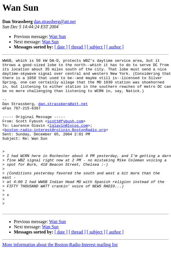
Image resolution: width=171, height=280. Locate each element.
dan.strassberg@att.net (55, 21)
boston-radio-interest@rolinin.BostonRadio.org (55, 144)
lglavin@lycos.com (69, 139)
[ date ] (61, 46)
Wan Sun (57, 36)
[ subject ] (96, 46)
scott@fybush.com (65, 134)
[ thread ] (77, 46)
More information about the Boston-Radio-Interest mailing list (60, 274)
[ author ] (115, 46)
